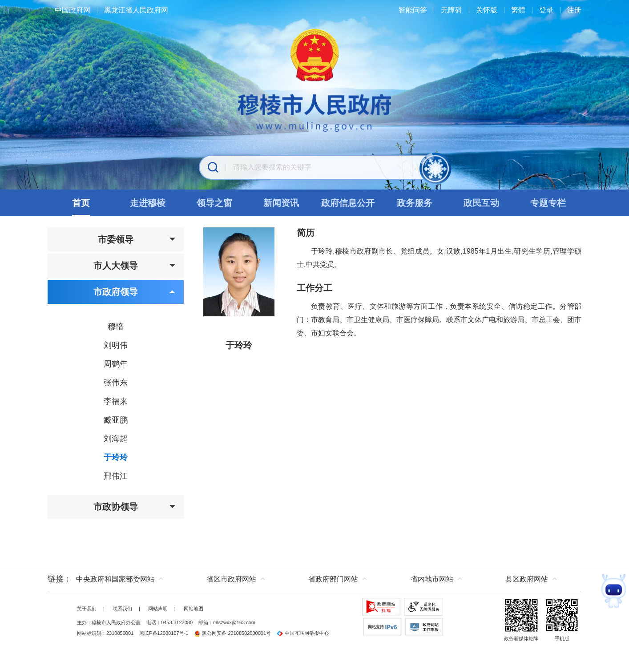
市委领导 (137, 239)
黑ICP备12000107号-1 (163, 633)
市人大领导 (134, 265)
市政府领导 (134, 292)
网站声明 (158, 608)
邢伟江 (116, 476)
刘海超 (116, 438)
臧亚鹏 (116, 420)
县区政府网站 (526, 579)
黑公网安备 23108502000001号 (232, 633)
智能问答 (413, 10)
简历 (305, 233)
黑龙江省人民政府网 (136, 10)
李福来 (116, 401)
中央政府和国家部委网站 (115, 579)
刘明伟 (116, 345)
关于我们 (87, 608)
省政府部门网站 (333, 579)
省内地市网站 (432, 579)
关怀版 (486, 10)
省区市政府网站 (231, 579)
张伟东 (116, 382)
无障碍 (451, 10)
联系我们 (122, 608)
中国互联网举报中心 (303, 633)
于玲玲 (116, 457)
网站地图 (193, 608)
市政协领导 (134, 507)
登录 (546, 10)
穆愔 (116, 326)
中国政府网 (72, 10)
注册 (574, 10)
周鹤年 (116, 363)
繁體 (518, 10)
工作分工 (314, 288)
